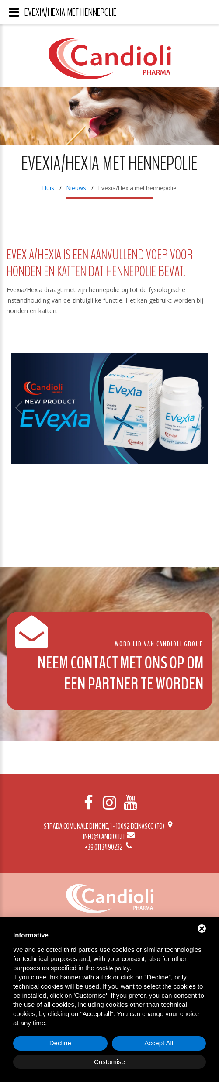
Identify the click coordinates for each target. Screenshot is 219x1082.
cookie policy (112, 968)
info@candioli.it (109, 836)
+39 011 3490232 (109, 847)
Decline (60, 1043)
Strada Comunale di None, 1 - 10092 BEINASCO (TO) (109, 826)
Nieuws (76, 188)
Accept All (158, 1043)
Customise (109, 1061)
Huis (48, 188)
